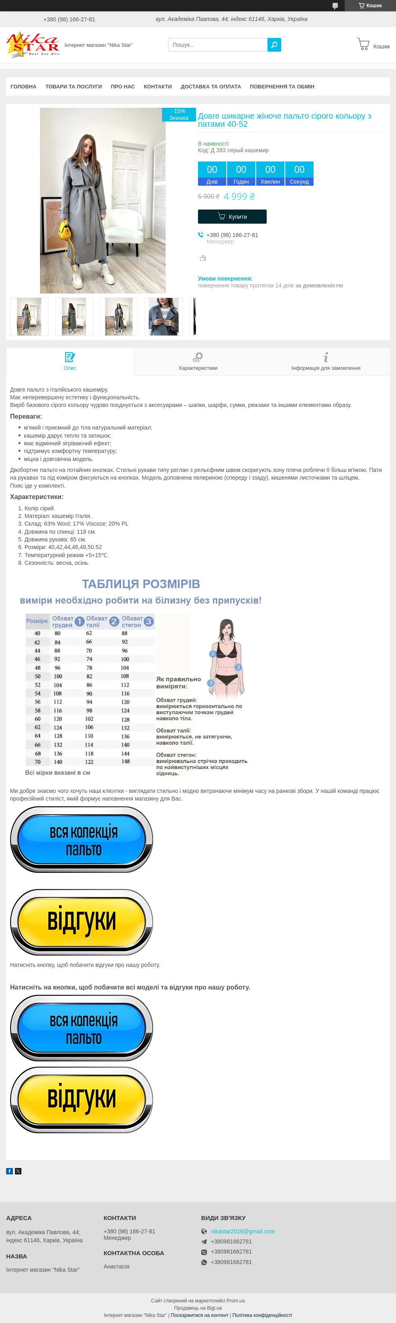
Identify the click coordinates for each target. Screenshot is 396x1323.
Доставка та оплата (211, 87)
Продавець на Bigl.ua (198, 1308)
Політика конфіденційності (262, 1315)
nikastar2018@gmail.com (243, 1232)
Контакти (158, 87)
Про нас (123, 87)
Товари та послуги (73, 87)
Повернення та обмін (282, 87)
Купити (238, 217)
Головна (23, 87)
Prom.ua (236, 1301)
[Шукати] (274, 45)
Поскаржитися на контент (199, 1315)
